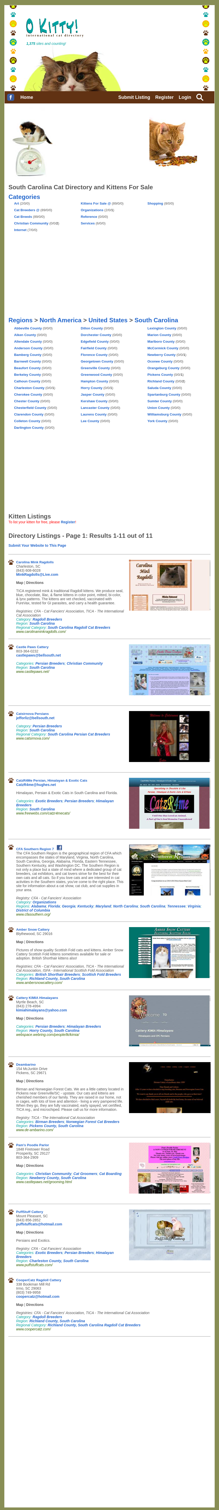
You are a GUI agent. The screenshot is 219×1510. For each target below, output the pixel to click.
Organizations (92, 210)
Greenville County (95, 368)
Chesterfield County (30, 408)
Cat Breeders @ (27, 210)
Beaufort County (27, 368)
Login (185, 97)
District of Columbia (33, 910)
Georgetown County (97, 361)
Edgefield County (95, 341)
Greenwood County (96, 375)
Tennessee (176, 906)
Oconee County (160, 361)
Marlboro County (161, 341)
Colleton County (27, 421)
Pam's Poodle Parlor (32, 1145)
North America (60, 320)
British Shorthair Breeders (57, 974)
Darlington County (29, 428)
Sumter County (159, 401)
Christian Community (31, 223)
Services (88, 223)
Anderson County (28, 348)
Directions (35, 583)
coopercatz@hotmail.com (37, 1296)
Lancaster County (95, 408)
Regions (20, 320)
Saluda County (159, 388)
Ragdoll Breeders (47, 619)
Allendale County (28, 341)
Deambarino (26, 1064)
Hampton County (94, 381)
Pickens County (160, 375)
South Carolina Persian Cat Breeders (79, 734)
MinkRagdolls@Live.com (37, 574)
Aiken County (25, 335)
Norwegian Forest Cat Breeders (92, 1122)
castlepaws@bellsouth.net (38, 655)
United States (107, 320)
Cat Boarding (110, 1174)
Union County (158, 408)
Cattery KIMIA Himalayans (37, 998)
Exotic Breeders (49, 801)
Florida (54, 906)
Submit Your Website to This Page (37, 545)
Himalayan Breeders (84, 1026)
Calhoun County (27, 381)
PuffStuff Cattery (29, 1212)
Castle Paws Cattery (32, 647)
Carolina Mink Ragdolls (35, 562)
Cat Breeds (23, 217)
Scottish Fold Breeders (101, 974)
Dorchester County (96, 335)
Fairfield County (94, 348)
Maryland (103, 906)
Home (26, 97)
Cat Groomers (85, 1174)
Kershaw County (94, 401)
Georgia (68, 906)
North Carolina (125, 906)
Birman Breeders (49, 1122)
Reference (89, 217)
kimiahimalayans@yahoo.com (41, 1010)
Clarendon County (29, 414)
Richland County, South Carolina (57, 979)
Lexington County (161, 328)
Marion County (159, 335)
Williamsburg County (164, 414)
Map (19, 583)
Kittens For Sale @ (96, 203)
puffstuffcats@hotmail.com (39, 1224)
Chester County (26, 401)
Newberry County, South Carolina (57, 1178)
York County (157, 421)
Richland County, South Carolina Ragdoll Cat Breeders (94, 1325)
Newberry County (161, 355)
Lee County (90, 421)
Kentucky (86, 906)
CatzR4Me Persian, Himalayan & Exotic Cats (51, 780)
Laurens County (94, 414)
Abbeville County (28, 328)
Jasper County (93, 394)
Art (16, 203)
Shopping (155, 203)
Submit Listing (134, 97)
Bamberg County (27, 355)
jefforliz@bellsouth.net (35, 718)
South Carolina (156, 320)
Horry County (91, 388)
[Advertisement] (167, 218)
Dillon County (92, 328)
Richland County (160, 381)
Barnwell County (27, 361)
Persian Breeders (50, 663)
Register (164, 97)
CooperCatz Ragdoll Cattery (38, 1280)
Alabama (38, 906)
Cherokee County (28, 394)
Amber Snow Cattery (32, 929)
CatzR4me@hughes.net (36, 785)
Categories (24, 196)
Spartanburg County (163, 394)
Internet (20, 230)
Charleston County (29, 388)
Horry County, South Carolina (54, 1030)
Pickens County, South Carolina (56, 1126)
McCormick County (162, 348)
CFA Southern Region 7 (35, 849)
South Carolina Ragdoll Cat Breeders (79, 627)
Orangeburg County (163, 368)
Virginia (194, 906)
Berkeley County (27, 375)
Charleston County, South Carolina (58, 1261)
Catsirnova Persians (32, 714)
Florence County (94, 355)
